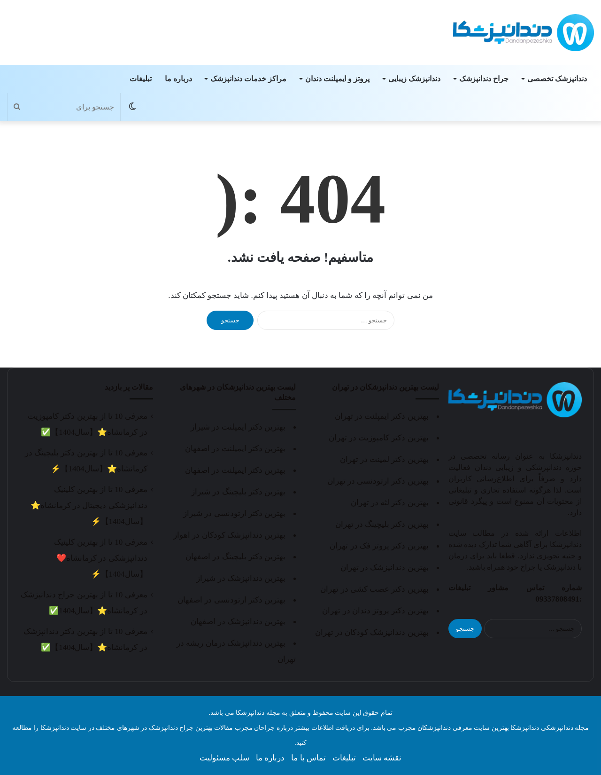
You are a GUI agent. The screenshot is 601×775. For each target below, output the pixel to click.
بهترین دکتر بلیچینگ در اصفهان (235, 556)
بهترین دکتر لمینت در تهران (384, 459)
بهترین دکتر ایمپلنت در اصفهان (235, 448)
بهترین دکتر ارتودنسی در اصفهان (231, 599)
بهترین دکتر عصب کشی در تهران (374, 589)
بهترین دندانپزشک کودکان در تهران (372, 632)
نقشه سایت (381, 757)
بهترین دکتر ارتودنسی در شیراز (234, 513)
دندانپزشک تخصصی (557, 79)
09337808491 (557, 599)
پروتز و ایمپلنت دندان (337, 79)
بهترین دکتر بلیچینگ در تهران (382, 524)
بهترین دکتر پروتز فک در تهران (379, 545)
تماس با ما (308, 757)
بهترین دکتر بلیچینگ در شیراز (238, 491)
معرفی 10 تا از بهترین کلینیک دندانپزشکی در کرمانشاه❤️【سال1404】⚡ (100, 558)
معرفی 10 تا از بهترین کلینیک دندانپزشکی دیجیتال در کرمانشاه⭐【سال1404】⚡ (89, 505)
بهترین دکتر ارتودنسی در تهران (378, 481)
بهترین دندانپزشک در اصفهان (238, 621)
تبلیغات (141, 79)
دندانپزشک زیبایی (414, 79)
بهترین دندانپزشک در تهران (384, 567)
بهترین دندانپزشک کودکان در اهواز (229, 535)
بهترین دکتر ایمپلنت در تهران (382, 416)
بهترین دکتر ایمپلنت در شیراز (238, 427)
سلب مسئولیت (224, 757)
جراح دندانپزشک (484, 79)
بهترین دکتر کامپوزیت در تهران (379, 437)
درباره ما (178, 79)
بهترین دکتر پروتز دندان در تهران (375, 610)
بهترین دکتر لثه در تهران (390, 502)
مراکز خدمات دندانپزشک (248, 79)
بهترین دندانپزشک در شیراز (240, 578)
